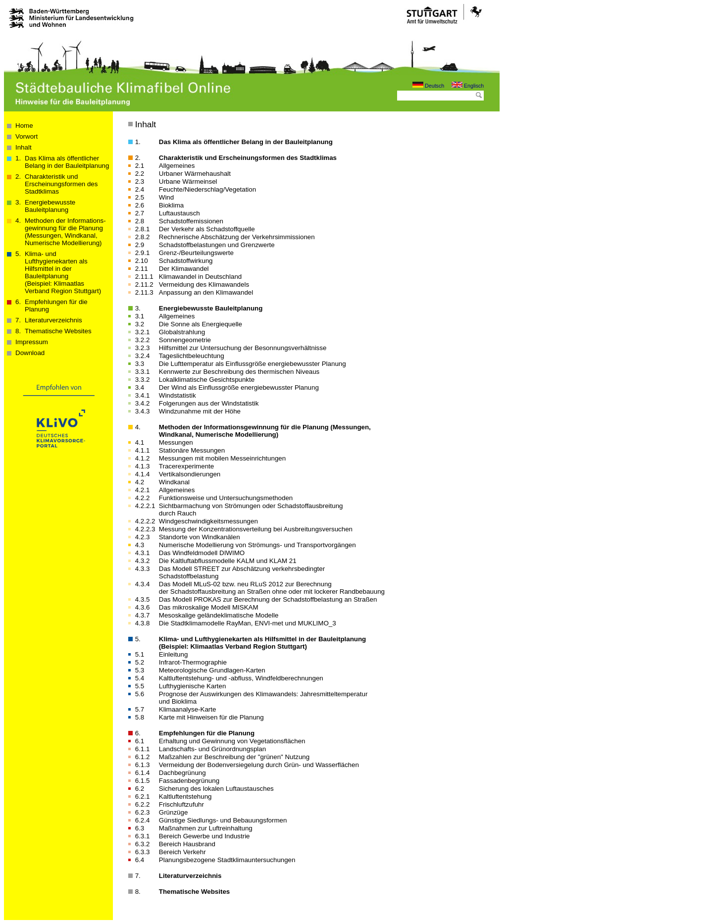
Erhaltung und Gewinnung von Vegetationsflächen (232, 741)
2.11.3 (144, 292)
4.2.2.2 (145, 521)
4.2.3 (142, 537)
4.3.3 (142, 568)
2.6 (140, 205)
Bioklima (171, 205)
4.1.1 (142, 450)
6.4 (140, 860)
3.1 (140, 316)
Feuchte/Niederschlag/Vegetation (207, 189)
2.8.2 (142, 237)
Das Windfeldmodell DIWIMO (202, 553)
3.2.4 (142, 355)
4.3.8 (142, 623)
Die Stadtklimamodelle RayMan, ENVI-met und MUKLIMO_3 (247, 623)
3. (138, 308)
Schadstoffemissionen (191, 221)
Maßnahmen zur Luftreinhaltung (206, 828)
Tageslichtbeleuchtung (191, 355)
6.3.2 (142, 844)
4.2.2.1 (145, 506)
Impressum (31, 342)
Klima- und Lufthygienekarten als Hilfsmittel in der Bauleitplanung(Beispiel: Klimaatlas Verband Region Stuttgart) (63, 272)
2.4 (140, 189)
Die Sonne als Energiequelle (200, 324)
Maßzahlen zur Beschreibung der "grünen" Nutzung (234, 757)
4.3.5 (142, 599)
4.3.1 (142, 553)
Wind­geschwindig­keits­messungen (208, 521)
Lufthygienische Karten (192, 686)
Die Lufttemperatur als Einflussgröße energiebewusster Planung (252, 363)
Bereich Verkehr (182, 852)
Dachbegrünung (182, 772)
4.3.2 (142, 561)
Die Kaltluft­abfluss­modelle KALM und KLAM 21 (228, 561)
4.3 (140, 545)
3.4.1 (142, 395)
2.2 (140, 173)
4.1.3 (142, 466)
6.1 (140, 741)
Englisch (468, 86)
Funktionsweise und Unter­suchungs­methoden (226, 498)
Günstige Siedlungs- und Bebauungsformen (223, 820)
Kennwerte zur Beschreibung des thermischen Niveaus (239, 371)
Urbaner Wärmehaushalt (195, 173)
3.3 (140, 363)
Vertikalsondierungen (189, 474)
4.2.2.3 (145, 529)
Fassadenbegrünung (189, 780)
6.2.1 (142, 796)
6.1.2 (142, 757)
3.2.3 (142, 348)
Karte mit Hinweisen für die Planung (211, 717)
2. (138, 157)
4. (138, 427)
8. (138, 891)
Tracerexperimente (186, 466)
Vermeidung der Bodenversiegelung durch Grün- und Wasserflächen (259, 765)
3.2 (140, 324)
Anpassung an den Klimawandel (206, 292)
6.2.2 (142, 804)
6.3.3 (142, 852)
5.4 (140, 678)
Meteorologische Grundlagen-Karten (212, 670)
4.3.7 (142, 615)
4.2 (140, 482)
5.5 (140, 686)
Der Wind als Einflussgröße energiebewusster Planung (239, 387)
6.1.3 (142, 765)
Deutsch (428, 86)
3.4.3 (142, 411)
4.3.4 (142, 584)
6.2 (140, 788)
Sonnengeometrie (185, 340)
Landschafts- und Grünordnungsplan (212, 749)
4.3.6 (142, 607)
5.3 (140, 670)
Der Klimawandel (184, 268)
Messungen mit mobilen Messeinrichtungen (222, 458)
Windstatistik (177, 395)
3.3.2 (142, 379)
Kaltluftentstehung (185, 796)
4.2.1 (142, 490)
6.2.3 (142, 812)
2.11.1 (144, 276)
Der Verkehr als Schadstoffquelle (207, 229)
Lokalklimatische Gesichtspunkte (207, 379)
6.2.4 (142, 820)
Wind (166, 197)
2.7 (140, 213)
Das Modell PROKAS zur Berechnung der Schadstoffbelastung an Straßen (268, 599)
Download (30, 353)
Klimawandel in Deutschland (200, 276)
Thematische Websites (58, 331)
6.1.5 (142, 780)
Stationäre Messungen (192, 450)
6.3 (140, 828)
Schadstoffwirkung (186, 260)
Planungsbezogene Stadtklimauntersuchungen (227, 860)
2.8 (140, 221)
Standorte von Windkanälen (199, 537)
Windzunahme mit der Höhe (200, 411)
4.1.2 (142, 458)
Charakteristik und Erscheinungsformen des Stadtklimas (61, 184)
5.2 (140, 662)
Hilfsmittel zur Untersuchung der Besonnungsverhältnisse (243, 348)
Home (24, 125)
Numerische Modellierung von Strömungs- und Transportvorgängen (257, 545)
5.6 (140, 694)
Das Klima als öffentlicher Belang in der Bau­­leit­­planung (67, 161)
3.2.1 (142, 332)
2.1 (140, 165)
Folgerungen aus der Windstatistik (209, 403)
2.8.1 (142, 229)
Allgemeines (177, 165)
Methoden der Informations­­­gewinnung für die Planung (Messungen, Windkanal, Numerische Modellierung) (65, 232)
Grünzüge (173, 812)
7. (138, 875)
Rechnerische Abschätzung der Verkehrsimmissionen (237, 237)
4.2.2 (142, 498)
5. (138, 639)
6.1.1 (142, 749)
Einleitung (173, 654)
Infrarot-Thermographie (193, 662)
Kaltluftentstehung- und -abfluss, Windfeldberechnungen (241, 678)
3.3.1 (142, 371)
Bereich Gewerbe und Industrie (204, 836)
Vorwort (26, 136)
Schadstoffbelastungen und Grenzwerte (217, 245)
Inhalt (23, 147)
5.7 (140, 709)
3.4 (140, 387)
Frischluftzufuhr (181, 804)
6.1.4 (142, 772)
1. (138, 142)
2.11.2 (144, 284)
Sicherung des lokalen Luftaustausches (216, 788)
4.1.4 (142, 474)
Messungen (176, 442)
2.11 (141, 268)
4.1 (140, 442)
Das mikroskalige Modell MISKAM (208, 607)
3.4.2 (142, 403)
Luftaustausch (179, 213)
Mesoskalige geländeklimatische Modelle (219, 615)
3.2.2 (142, 340)
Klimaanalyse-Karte (187, 709)
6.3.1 (142, 836)
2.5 (140, 197)
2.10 (141, 260)
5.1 (140, 654)
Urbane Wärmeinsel (188, 181)
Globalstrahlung (182, 332)
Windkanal (174, 482)
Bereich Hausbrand (187, 844)
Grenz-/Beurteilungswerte (196, 253)
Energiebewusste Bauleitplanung (50, 206)
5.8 (140, 717)
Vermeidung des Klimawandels (204, 284)
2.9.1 (142, 253)
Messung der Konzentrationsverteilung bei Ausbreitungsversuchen (256, 529)
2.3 (140, 181)
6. (138, 733)
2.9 (140, 245)
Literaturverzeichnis (53, 320)
